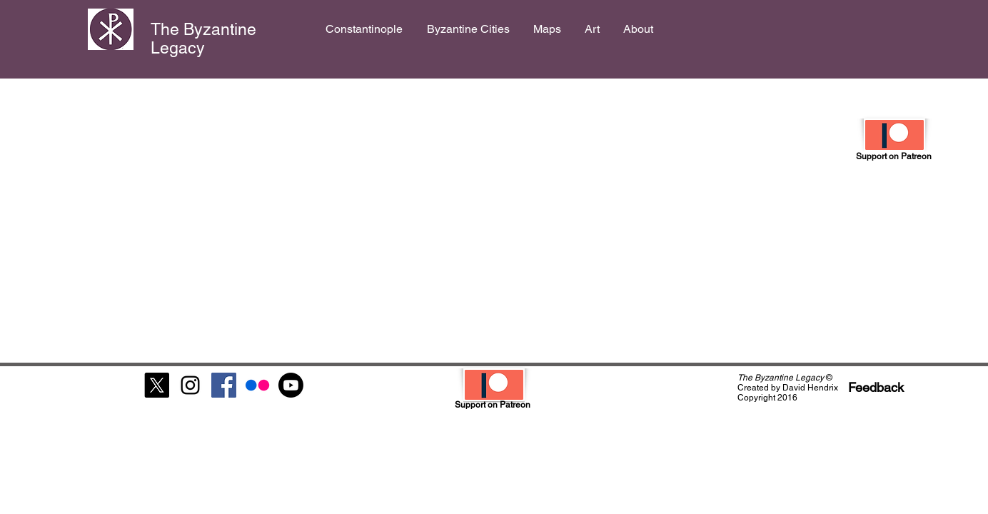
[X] (156, 385)
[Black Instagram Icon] (190, 385)
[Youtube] (290, 385)
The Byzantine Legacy (203, 38)
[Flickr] (257, 385)
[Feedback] (876, 387)
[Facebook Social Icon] (223, 385)
